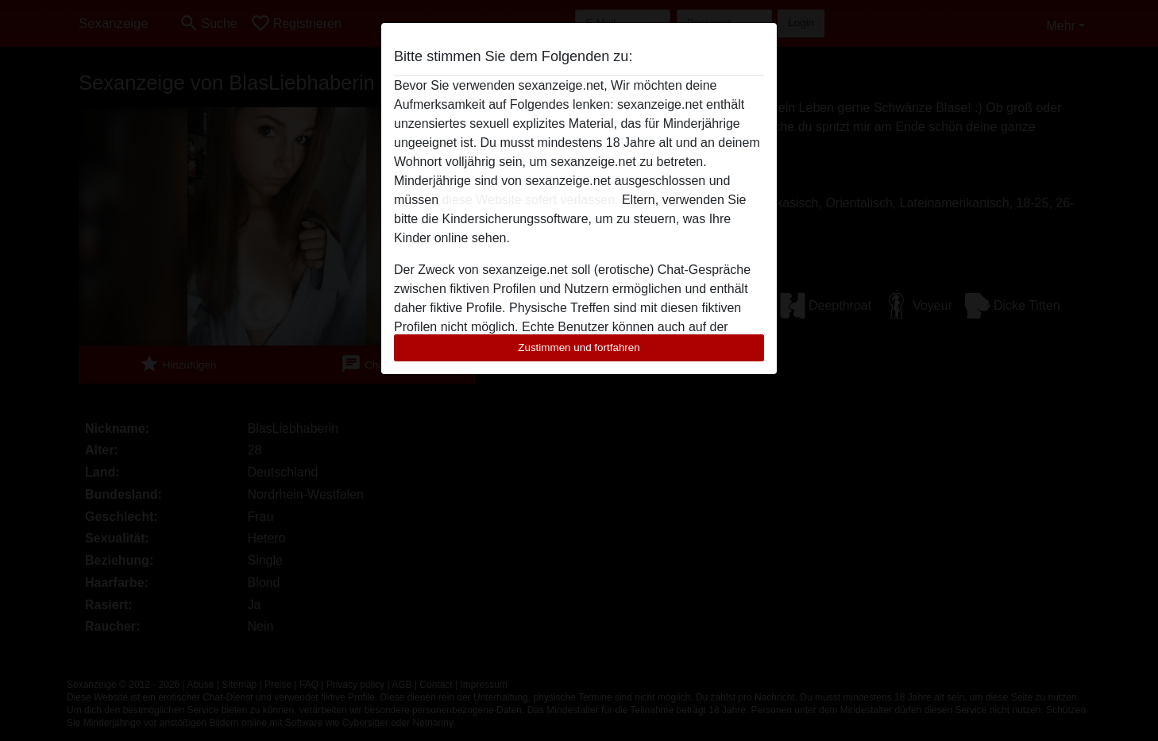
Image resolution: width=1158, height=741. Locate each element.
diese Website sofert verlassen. (530, 199)
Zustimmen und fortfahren (579, 347)
